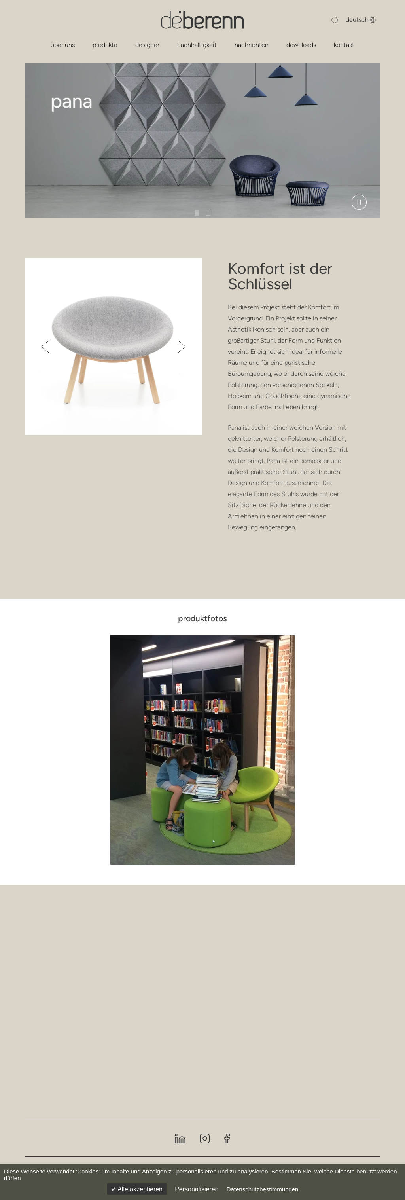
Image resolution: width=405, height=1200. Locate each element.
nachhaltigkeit (197, 45)
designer (147, 45)
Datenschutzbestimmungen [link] (263, 1189)
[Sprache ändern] (356, 19)
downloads (301, 45)
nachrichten (252, 45)
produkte (105, 45)
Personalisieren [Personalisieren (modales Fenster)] (196, 1189)
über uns (63, 45)
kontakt (344, 45)
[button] (45, 346)
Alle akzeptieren (137, 1189)
